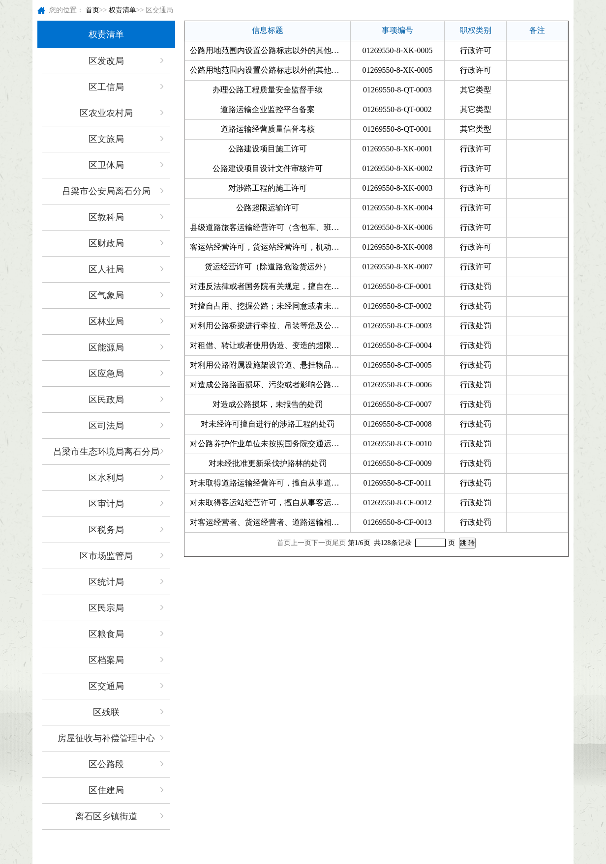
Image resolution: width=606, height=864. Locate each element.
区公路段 (106, 764)
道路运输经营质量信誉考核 (267, 129)
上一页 (301, 543)
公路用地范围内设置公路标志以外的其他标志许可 (270, 50)
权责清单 (122, 10)
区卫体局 (106, 165)
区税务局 (106, 530)
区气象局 (106, 295)
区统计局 (106, 582)
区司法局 (106, 426)
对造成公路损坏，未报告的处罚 (267, 404)
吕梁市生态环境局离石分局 (106, 452)
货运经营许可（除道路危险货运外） (268, 266)
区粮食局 (106, 634)
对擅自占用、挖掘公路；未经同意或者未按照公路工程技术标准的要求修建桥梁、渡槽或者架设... (270, 306)
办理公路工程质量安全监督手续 (267, 90)
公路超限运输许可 (267, 207)
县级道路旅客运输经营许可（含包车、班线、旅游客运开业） (270, 227)
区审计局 (106, 504)
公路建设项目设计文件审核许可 (267, 168)
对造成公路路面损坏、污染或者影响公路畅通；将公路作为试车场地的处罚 (270, 384)
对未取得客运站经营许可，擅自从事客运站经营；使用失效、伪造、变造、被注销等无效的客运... (270, 502)
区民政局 (106, 399)
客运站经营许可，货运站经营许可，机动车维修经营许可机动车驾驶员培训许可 (270, 247)
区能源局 (106, 347)
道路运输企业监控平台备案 (267, 109)
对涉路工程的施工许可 (267, 188)
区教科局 (106, 217)
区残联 (106, 712)
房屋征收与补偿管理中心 (106, 738)
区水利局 (106, 478)
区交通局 (106, 686)
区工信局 (106, 87)
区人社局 (106, 269)
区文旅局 (106, 139)
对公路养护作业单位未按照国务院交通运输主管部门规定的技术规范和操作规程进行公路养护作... (270, 443)
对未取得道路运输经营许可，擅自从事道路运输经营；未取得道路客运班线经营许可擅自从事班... (270, 483)
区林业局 (106, 321)
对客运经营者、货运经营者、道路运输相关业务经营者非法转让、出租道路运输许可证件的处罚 (270, 522)
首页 (92, 10)
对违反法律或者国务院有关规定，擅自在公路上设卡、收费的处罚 (270, 286)
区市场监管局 (106, 556)
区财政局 (106, 243)
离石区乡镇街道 (106, 816)
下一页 (321, 543)
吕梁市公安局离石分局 (106, 191)
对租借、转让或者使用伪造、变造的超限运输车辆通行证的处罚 (270, 345)
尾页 (339, 543)
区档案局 (106, 660)
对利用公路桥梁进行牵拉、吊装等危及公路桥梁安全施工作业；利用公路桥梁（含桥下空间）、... (270, 325)
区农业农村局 (106, 113)
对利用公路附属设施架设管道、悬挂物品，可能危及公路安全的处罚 (270, 365)
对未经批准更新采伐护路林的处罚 (268, 463)
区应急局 (106, 373)
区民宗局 (106, 608)
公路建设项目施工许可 (267, 148)
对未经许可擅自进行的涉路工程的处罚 (267, 424)
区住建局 (106, 790)
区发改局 (106, 61)
